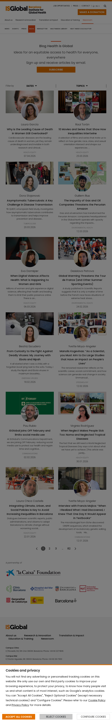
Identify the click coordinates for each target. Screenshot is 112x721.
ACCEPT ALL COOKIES (19, 717)
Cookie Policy (96, 700)
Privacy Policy (20, 705)
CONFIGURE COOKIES (93, 717)
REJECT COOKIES (56, 717)
